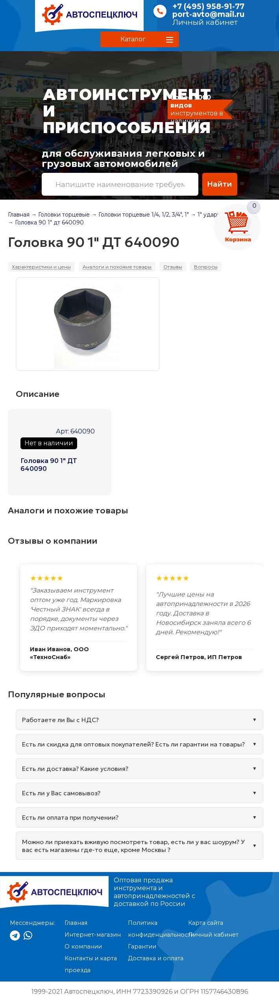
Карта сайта (205, 922)
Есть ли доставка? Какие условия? (75, 768)
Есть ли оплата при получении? (70, 817)
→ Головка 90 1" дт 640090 (46, 222)
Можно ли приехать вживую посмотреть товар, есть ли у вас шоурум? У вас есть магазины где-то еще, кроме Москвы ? (133, 846)
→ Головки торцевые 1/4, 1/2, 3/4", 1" (140, 214)
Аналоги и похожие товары (117, 267)
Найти (219, 184)
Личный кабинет (205, 22)
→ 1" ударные (209, 214)
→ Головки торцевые (60, 214)
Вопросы (206, 267)
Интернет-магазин (93, 934)
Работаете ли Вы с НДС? (60, 720)
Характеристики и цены (41, 267)
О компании (83, 946)
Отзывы (172, 267)
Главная (19, 214)
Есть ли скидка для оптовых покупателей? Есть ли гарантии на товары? (133, 744)
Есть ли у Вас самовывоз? (61, 793)
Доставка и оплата (155, 958)
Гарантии (142, 946)
